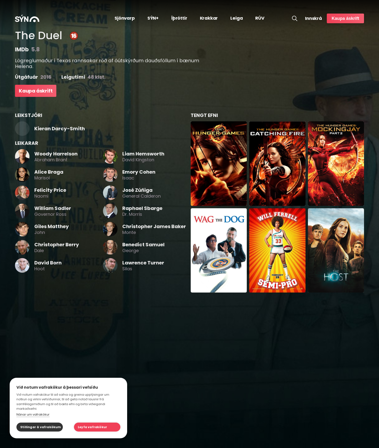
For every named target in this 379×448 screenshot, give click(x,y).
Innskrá (313, 18)
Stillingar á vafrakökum (40, 427)
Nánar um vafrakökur (33, 414)
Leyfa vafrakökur (92, 427)
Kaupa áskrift (345, 18)
